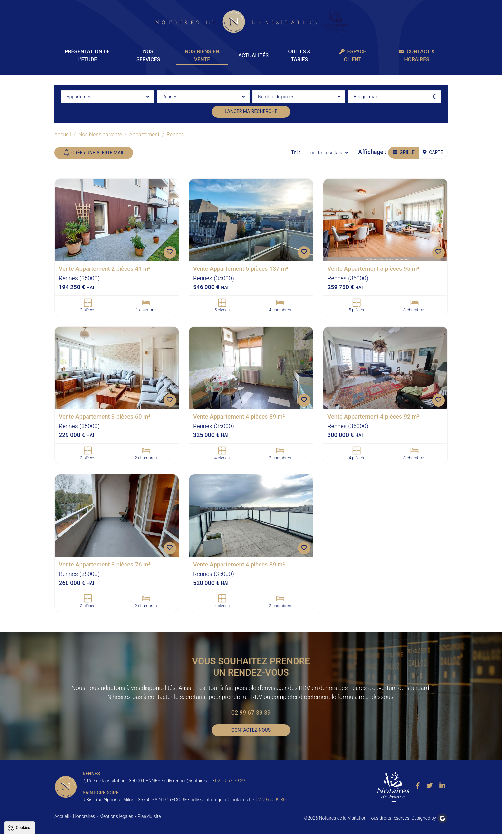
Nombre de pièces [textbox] (276, 96)
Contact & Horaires (417, 56)
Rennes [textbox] (169, 96)
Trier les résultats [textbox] (325, 152)
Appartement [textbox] (80, 96)
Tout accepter (46, 826)
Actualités (253, 55)
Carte (433, 152)
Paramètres (126, 826)
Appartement (144, 134)
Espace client (352, 56)
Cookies (23, 747)
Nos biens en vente (202, 56)
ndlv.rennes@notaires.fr (187, 780)
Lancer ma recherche (251, 111)
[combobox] (107, 96)
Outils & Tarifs (299, 56)
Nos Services (148, 56)
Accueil (62, 134)
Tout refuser (87, 826)
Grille (404, 152)
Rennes (175, 134)
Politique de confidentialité (37, 810)
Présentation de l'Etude (87, 56)
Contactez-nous (251, 730)
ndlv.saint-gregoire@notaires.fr (221, 799)
